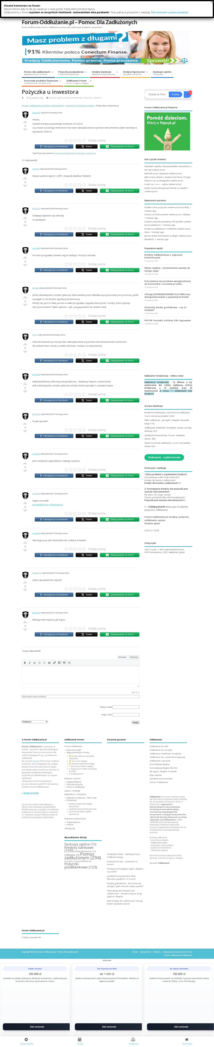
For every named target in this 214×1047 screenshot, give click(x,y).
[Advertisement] (168, 349)
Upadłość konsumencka (161, 778)
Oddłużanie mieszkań (160, 760)
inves (34, 334)
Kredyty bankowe (103, 72)
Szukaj (175, 94)
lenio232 (36, 112)
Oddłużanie (155, 796)
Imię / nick (107, 714)
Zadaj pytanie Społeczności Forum (177, 952)
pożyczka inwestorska (72, 97)
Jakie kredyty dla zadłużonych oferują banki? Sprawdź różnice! (125, 902)
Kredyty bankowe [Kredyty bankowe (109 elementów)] (78, 849)
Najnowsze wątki (74, 750)
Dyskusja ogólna (56, 97)
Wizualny (122, 657)
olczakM (36, 248)
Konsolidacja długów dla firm (163, 768)
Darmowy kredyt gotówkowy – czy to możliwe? (165, 308)
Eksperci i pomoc (65, 7)
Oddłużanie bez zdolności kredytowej (167, 757)
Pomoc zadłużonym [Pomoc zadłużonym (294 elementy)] (82, 856)
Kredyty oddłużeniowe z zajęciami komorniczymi (163, 256)
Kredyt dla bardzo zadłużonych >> (162, 483)
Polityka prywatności (31, 937)
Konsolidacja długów (159, 764)
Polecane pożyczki (74, 784)
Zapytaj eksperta (74, 782)
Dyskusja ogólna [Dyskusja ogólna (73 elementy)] (80, 844)
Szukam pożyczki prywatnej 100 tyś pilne (163, 221)
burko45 (36, 374)
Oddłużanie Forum (77, 81)
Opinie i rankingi (93, 7)
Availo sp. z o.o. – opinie (156, 184)
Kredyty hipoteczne (134, 72)
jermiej (35, 288)
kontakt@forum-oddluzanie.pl (47, 504)
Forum (135, 952)
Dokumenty (72, 800)
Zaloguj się (115, 12)
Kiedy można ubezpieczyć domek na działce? (166, 188)
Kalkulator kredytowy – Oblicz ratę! (81, 798)
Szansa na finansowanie (156, 214)
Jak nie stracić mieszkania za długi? (161, 235)
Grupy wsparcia (73, 822)
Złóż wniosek (37, 1026)
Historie (70, 824)
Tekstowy (134, 657)
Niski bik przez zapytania (156, 173)
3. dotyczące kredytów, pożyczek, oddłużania (166, 508)
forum (36, 761)
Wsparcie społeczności (158, 6)
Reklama (157, 952)
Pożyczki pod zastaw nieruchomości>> (165, 500)
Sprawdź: (160, 863)
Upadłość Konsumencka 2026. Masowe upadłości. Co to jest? (121, 877)
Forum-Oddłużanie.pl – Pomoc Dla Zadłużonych (79, 22)
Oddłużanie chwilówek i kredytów (165, 753)
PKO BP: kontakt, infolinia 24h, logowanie (167, 320)
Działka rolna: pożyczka (155, 207)
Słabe (25, 131)
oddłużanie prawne (159, 842)
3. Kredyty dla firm (76, 774)
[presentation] (25, 662)
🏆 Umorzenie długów (78, 761)
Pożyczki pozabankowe (71, 72)
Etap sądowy (156, 775)
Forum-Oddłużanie (36, 7)
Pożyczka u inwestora (93, 97)
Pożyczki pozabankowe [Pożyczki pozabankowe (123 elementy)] (80, 865)
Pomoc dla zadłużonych (37, 72)
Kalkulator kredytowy (156, 382)
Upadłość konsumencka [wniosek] (82, 809)
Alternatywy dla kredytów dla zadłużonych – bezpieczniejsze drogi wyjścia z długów (124, 893)
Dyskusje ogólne (162, 72)
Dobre (25, 120)
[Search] (157, 94)
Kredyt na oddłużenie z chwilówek (160, 228)
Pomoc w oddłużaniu (76, 787)
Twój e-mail (106, 706)
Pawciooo (36, 573)
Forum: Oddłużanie (159, 782)
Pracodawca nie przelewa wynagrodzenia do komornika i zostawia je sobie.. (167, 282)
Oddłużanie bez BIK (159, 746)
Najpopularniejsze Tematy (78, 752)
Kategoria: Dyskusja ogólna (80, 105)
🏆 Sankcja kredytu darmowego (82, 763)
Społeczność (145, 952)
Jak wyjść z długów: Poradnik (163, 771)
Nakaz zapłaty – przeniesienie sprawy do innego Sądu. (167, 269)
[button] (25, 663)
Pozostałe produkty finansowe (41, 81)
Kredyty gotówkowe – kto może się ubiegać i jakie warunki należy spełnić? (125, 885)
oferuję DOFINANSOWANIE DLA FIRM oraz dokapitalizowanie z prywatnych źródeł (167, 295)
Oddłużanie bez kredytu (161, 750)
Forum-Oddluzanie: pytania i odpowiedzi (43, 105)
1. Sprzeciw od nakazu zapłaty (81, 766)
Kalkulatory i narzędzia (122, 6)
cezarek (36, 453)
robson (35, 168)
